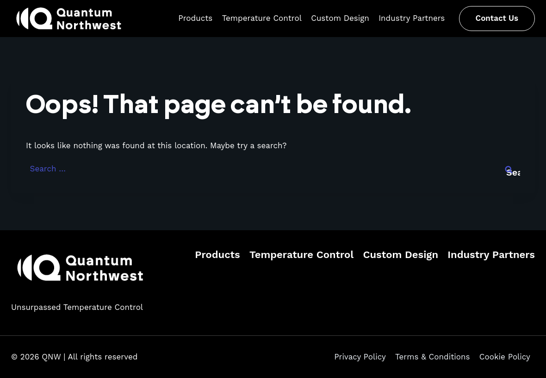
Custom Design (340, 18)
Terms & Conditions (432, 356)
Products (195, 18)
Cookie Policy (504, 356)
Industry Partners (411, 18)
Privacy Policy (360, 356)
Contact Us (497, 18)
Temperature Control (262, 18)
